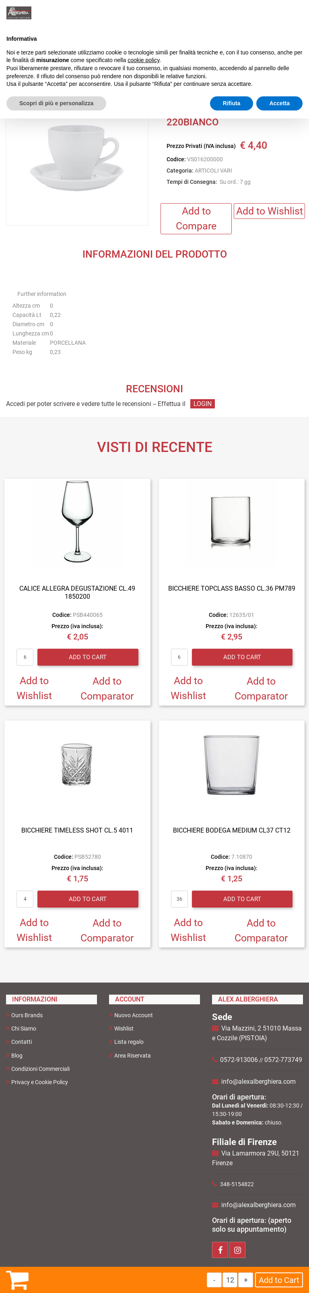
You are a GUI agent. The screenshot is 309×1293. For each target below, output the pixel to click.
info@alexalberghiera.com (258, 1081)
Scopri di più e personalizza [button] (56, 103)
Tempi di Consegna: (192, 182)
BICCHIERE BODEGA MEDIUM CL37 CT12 (231, 830)
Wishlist (121, 1028)
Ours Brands (24, 1015)
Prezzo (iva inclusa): (77, 626)
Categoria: (180, 170)
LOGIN (203, 404)
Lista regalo (126, 1041)
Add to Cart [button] (279, 1280)
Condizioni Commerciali (38, 1068)
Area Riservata (130, 1055)
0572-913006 (239, 1060)
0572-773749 (283, 1060)
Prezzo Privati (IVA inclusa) (201, 146)
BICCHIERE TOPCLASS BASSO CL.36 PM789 (231, 588)
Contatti (19, 1041)
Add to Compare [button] (196, 218)
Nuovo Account (131, 1015)
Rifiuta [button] (232, 103)
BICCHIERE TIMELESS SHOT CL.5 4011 (77, 830)
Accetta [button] (279, 103)
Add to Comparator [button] (107, 688)
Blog (14, 1055)
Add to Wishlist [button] (269, 211)
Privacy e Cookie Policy (37, 1082)
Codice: (176, 159)
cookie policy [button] (143, 60)
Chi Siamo (21, 1028)
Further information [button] (41, 294)
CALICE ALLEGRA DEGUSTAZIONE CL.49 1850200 (77, 592)
